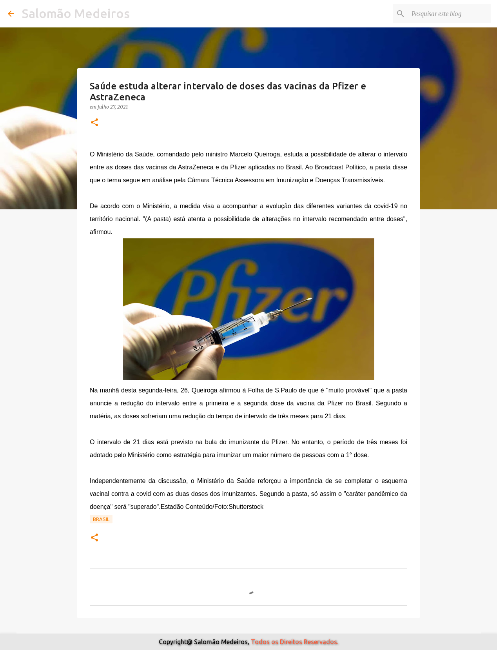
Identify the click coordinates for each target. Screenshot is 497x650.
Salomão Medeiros (76, 13)
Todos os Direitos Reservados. (294, 641)
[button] (94, 123)
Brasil (101, 519)
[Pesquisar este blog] (449, 13)
